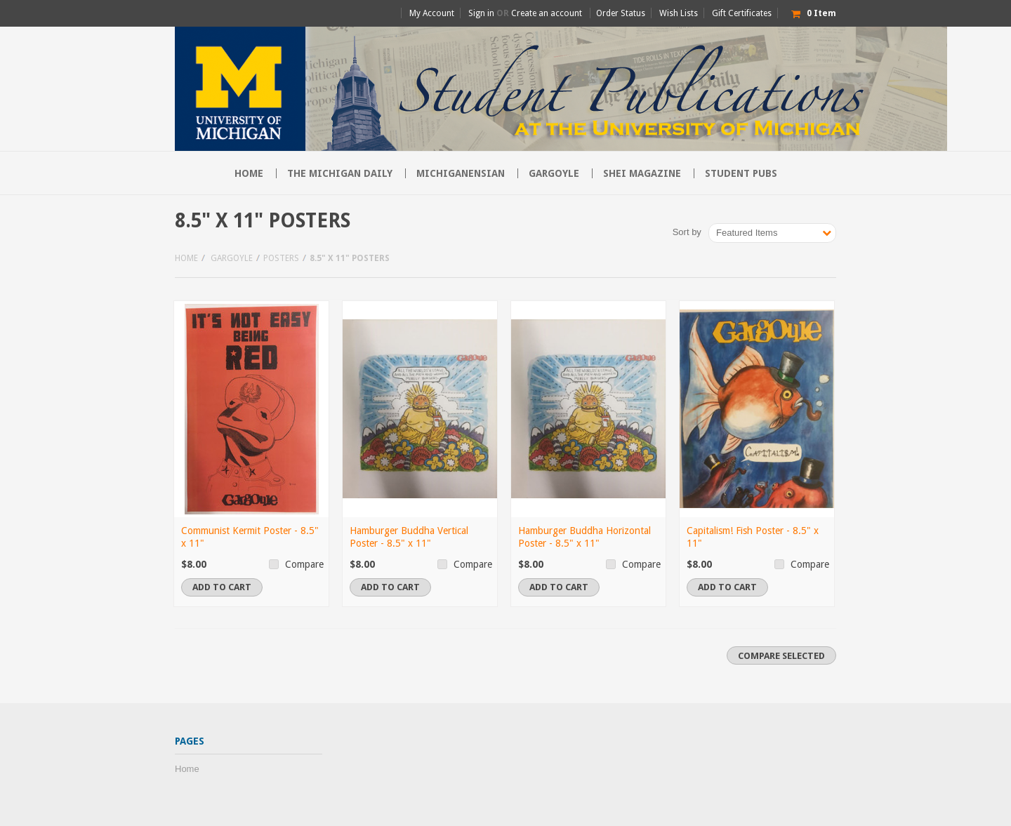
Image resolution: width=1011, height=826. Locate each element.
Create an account (546, 13)
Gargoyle (554, 173)
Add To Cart (221, 587)
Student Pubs (741, 173)
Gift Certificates (742, 13)
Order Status (620, 13)
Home (186, 258)
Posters (281, 258)
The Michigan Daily (339, 173)
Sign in (481, 13)
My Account (431, 13)
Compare (304, 564)
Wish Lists (678, 13)
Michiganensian (460, 173)
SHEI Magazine (642, 173)
